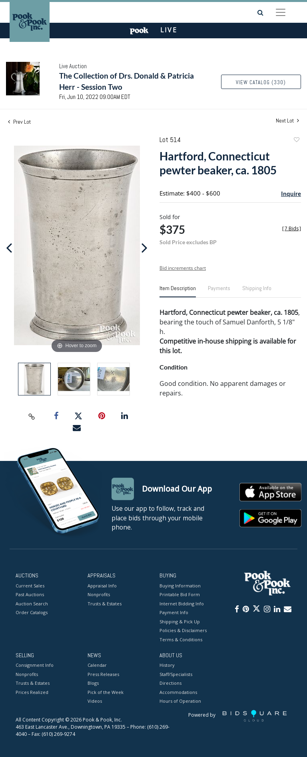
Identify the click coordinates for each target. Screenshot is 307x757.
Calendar (97, 665)
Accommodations (178, 692)
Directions (170, 683)
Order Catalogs (32, 612)
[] (291, 228)
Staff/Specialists (175, 674)
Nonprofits (99, 594)
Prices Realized (32, 692)
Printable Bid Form (179, 594)
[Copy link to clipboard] (32, 416)
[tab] (177, 291)
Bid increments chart (182, 268)
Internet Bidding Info (181, 604)
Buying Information (180, 586)
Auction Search (32, 604)
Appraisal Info (102, 586)
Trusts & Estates (105, 604)
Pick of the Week (106, 692)
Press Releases (103, 674)
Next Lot (287, 120)
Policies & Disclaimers (183, 630)
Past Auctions (30, 594)
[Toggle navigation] (280, 12)
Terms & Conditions (180, 639)
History (167, 665)
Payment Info (173, 612)
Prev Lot (19, 121)
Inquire (291, 193)
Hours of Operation (180, 701)
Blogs (93, 683)
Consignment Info (35, 665)
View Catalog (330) (261, 82)
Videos (95, 701)
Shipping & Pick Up (179, 622)
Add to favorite (296, 140)
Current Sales (30, 586)
